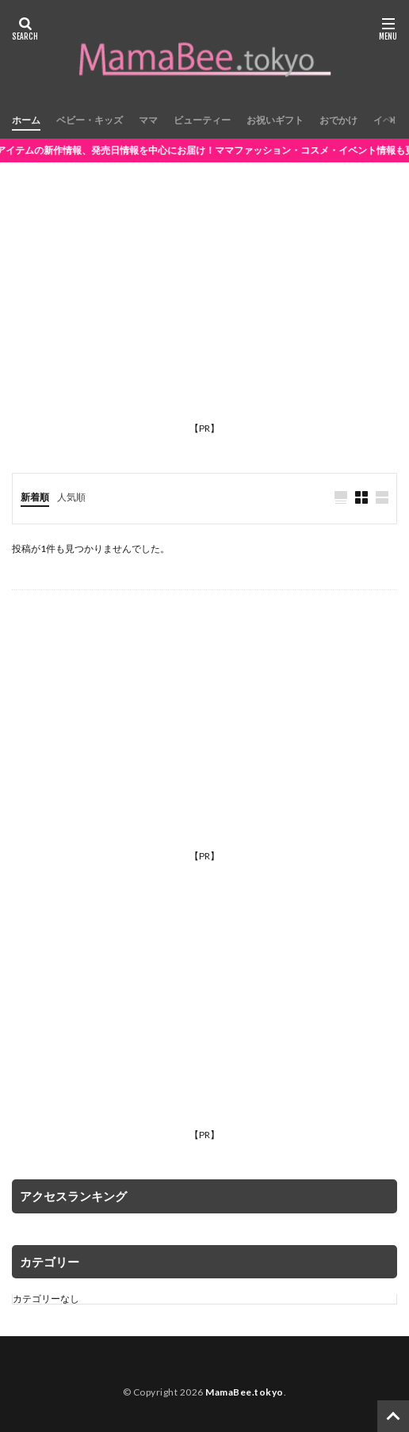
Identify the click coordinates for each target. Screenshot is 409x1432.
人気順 (71, 497)
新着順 (35, 497)
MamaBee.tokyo (244, 1392)
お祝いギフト (275, 120)
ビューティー (202, 120)
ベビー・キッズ (89, 120)
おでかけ (338, 120)
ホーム (26, 120)
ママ (148, 120)
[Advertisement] (204, 305)
